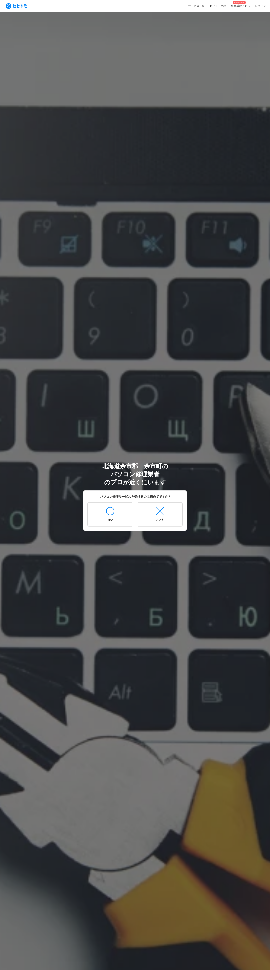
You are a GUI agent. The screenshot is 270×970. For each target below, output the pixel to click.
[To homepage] (16, 6)
